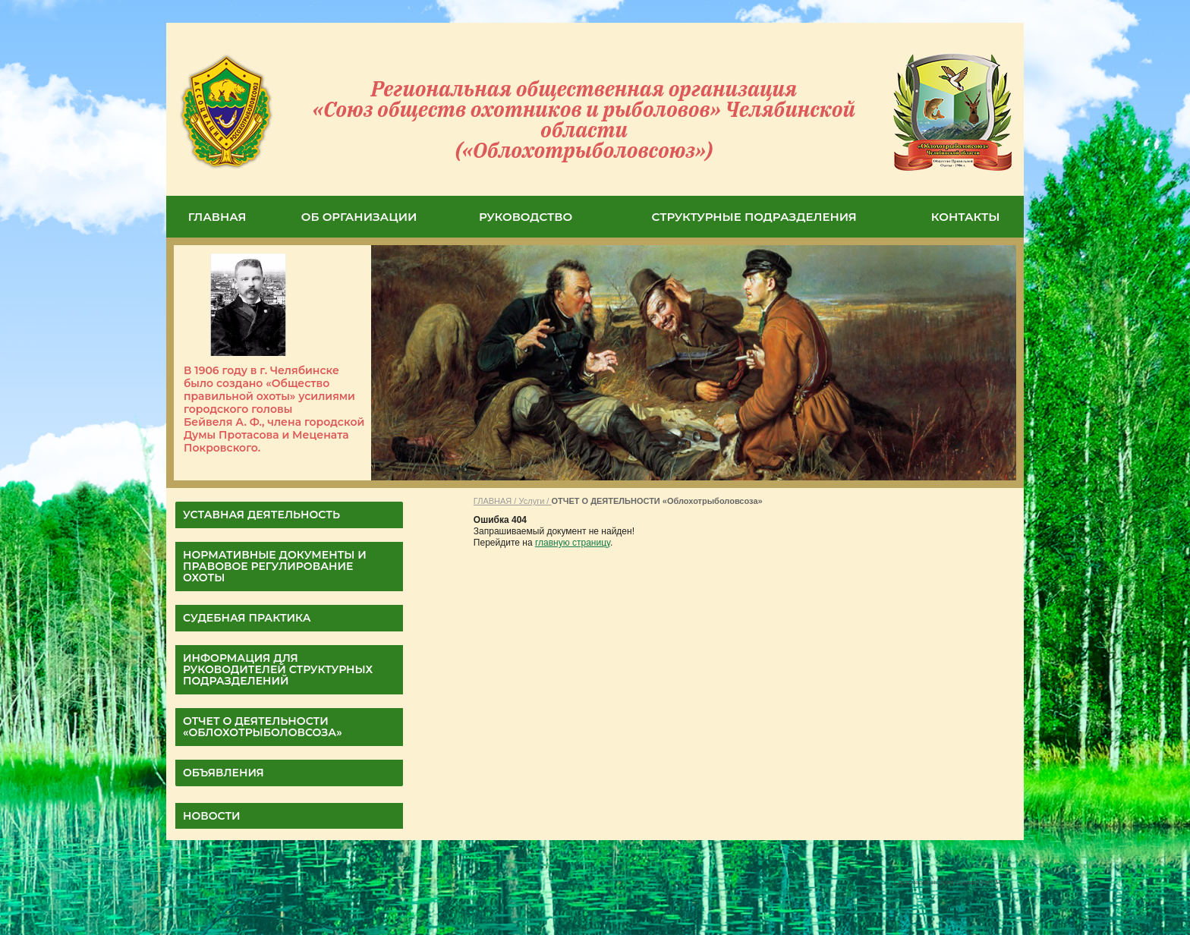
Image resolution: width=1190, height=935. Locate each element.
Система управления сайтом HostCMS (949, 882)
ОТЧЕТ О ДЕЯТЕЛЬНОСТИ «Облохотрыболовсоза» (262, 726)
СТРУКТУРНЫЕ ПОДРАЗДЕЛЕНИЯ (754, 216)
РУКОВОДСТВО (525, 216)
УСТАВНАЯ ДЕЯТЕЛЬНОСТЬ (261, 514)
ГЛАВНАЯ (217, 216)
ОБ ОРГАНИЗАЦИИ (359, 216)
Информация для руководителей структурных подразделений (278, 669)
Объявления (223, 772)
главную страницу (572, 542)
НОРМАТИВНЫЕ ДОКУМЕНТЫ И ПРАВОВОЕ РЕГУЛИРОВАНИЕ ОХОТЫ (275, 566)
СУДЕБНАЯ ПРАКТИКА (247, 618)
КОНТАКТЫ (965, 216)
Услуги (531, 500)
